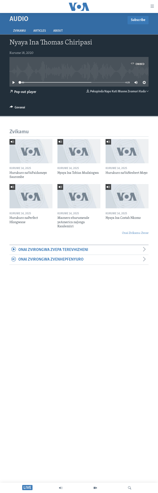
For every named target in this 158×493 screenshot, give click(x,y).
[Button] (17, 108)
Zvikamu (19, 30)
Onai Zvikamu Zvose (135, 233)
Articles (39, 30)
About (58, 30)
